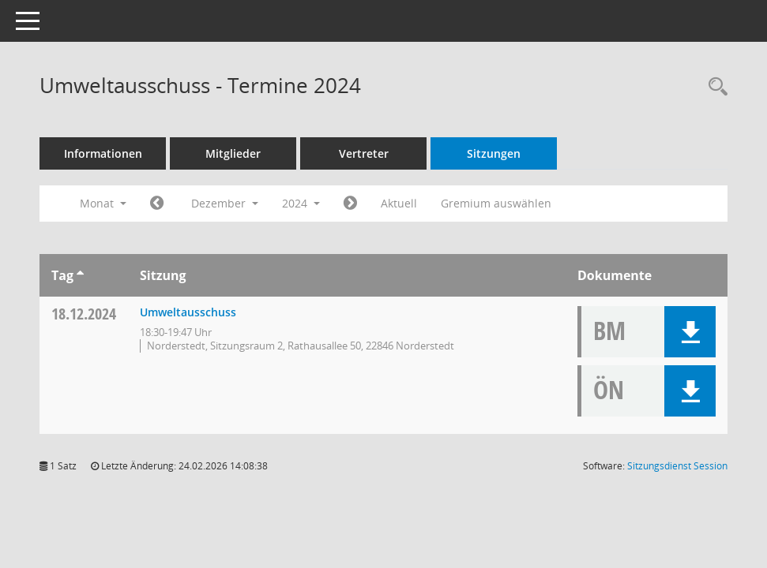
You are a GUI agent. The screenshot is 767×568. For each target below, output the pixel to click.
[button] (690, 331)
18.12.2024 (83, 313)
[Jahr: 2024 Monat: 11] (156, 203)
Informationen (103, 153)
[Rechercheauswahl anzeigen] (714, 87)
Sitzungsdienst (677, 466)
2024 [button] (301, 203)
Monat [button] (103, 203)
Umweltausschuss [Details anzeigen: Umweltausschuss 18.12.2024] (188, 312)
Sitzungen (494, 153)
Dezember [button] (224, 203)
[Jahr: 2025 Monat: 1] (350, 203)
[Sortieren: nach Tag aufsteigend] (80, 275)
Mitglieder (233, 153)
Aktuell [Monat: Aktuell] (399, 203)
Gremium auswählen (496, 203)
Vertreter (364, 153)
